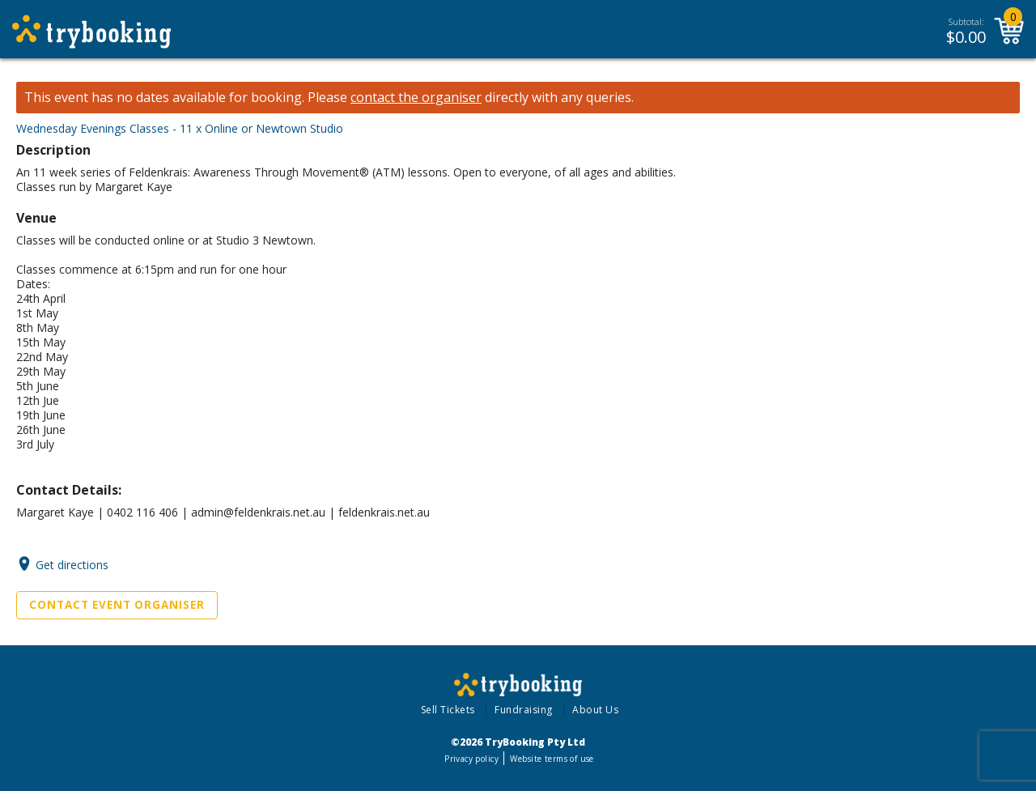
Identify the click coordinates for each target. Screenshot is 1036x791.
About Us (595, 710)
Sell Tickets (448, 710)
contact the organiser (416, 97)
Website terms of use (551, 758)
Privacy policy (471, 758)
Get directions (72, 564)
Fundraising (524, 710)
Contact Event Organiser (117, 605)
